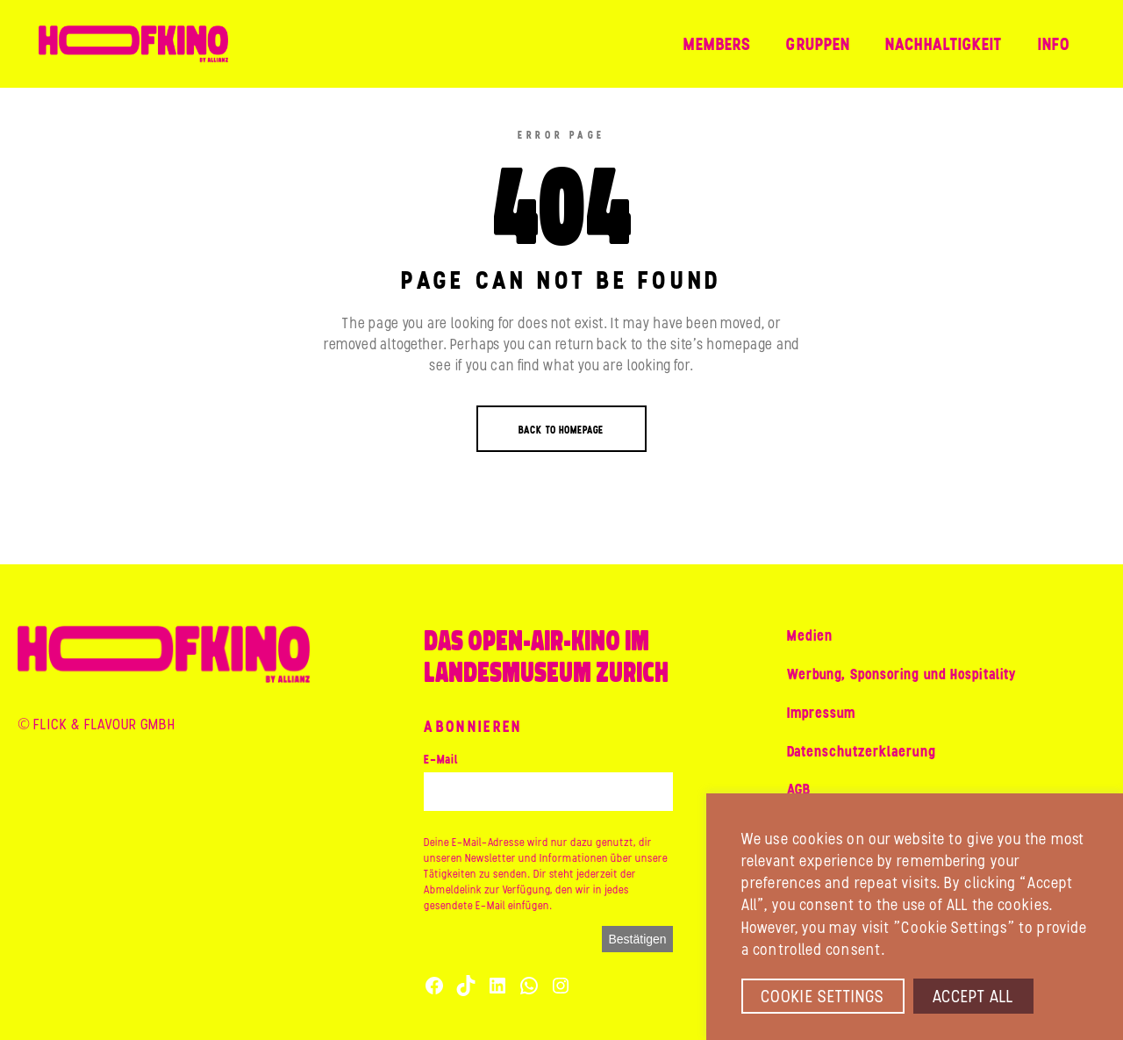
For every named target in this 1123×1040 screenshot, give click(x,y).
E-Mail (441, 759)
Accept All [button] (973, 996)
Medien (810, 635)
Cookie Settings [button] (823, 996)
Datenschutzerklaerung (861, 751)
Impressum (821, 712)
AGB (799, 789)
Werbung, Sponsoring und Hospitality (902, 674)
